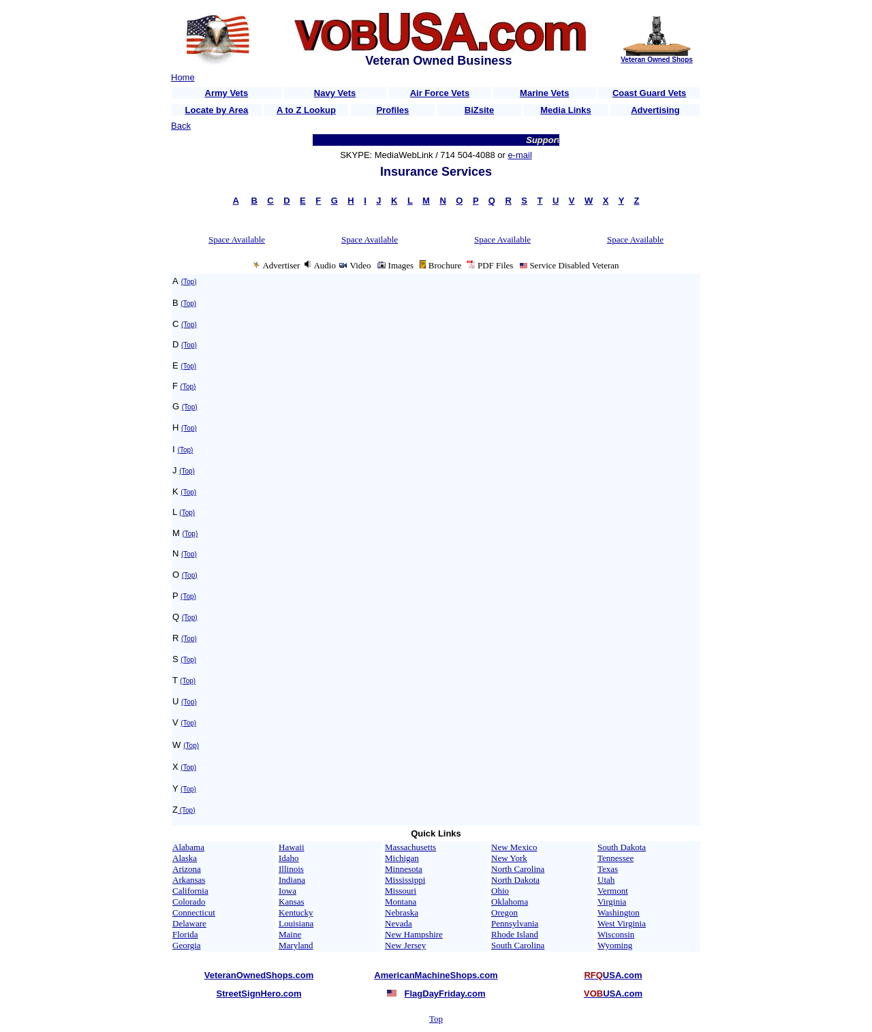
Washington (618, 912)
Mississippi (405, 880)
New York (509, 858)
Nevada (398, 923)
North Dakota (515, 880)
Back (181, 126)
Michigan (402, 858)
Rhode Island (514, 934)
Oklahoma (509, 901)
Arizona (186, 869)
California (190, 891)
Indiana (292, 880)
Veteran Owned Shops (657, 59)
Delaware (189, 923)
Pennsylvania (514, 923)
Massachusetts (410, 847)
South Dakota (621, 847)
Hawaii (292, 847)
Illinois (291, 869)
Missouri (400, 891)
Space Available (236, 239)
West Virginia (621, 923)
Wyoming (614, 945)
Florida (185, 934)
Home (183, 77)
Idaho (289, 858)
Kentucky (296, 912)
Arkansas (188, 880)
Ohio (500, 891)
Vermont (612, 891)
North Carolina (517, 869)
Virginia (611, 901)
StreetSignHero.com (259, 993)
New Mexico (514, 847)
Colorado (188, 901)
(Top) (189, 281)
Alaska (184, 858)
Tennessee (615, 858)
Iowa (287, 891)
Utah (605, 880)
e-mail (519, 155)
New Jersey (405, 945)
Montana (400, 901)
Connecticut (193, 912)
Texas (607, 869)
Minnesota (403, 869)
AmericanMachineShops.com (435, 975)
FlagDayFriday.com (445, 993)
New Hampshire (414, 934)
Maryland (296, 945)
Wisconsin (615, 934)
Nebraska (401, 912)
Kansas (292, 901)
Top (436, 1019)
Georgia (186, 945)
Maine (290, 934)
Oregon (504, 912)
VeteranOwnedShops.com (258, 975)
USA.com (613, 975)
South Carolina (517, 945)
